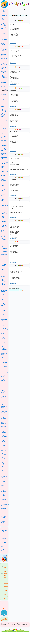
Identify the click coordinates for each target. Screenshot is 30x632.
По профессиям (4, 541)
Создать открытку (13, 84)
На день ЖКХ (3, 377)
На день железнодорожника (4, 458)
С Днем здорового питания (4, 206)
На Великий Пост (4, 361)
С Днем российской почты (4, 177)
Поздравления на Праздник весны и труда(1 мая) (5, 577)
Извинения (3, 550)
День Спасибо (3, 515)
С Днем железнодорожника (4, 186)
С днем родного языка (4, 477)
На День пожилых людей (4, 497)
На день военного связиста (4, 122)
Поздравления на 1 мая (5, 580)
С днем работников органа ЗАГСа (3, 24)
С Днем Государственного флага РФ (4, 162)
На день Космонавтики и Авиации (4, 473)
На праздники (3, 533)
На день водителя (4, 459)
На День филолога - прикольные (4, 228)
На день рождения (4, 528)
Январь (6, 613)
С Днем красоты (4, 157)
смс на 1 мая (5, 582)
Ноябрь (6, 612)
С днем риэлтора (4, 39)
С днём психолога (4, 14)
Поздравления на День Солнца (5, 594)
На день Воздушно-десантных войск (4, 76)
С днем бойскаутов (3, 441)
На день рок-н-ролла (3, 260)
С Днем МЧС (3, 510)
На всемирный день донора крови (3, 196)
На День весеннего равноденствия (3, 338)
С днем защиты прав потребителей (4, 323)
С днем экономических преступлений (4, 319)
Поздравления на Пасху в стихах (5, 587)
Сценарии (3, 552)
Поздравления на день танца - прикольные (5, 571)
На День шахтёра (4, 481)
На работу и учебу (4, 531)
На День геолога (4, 299)
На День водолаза (4, 251)
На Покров (3, 513)
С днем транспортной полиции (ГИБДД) (4, 410)
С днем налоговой (4, 329)
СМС (2, 545)
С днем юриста (4, 58)
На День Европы (4, 252)
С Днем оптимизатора (3, 219)
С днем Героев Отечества (3, 72)
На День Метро (4, 236)
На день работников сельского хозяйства (3, 115)
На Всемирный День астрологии (4, 342)
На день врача (3, 128)
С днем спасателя (4, 397)
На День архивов (4, 357)
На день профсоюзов (3, 110)
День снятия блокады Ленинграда (3, 520)
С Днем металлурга (3, 175)
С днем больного (4, 424)
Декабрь (3, 613)
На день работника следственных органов (3, 276)
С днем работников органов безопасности (3, 42)
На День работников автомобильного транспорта (4, 101)
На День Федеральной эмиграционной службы (4, 406)
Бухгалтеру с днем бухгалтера (4, 149)
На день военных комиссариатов (4, 262)
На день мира (3, 136)
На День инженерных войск (3, 387)
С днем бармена (4, 438)
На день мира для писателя (4, 359)
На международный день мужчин (4, 80)
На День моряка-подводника (4, 344)
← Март (2, 608)
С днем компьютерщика (4, 423)
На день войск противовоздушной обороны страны (4, 286)
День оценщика (4, 89)
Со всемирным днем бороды (3, 506)
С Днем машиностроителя (4, 155)
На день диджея (4, 355)
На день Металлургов (3, 479)
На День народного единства (3, 11)
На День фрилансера (3, 247)
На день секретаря (4, 134)
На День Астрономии (3, 231)
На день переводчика (3, 133)
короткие (23, 17)
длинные (18, 17)
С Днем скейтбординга (3, 189)
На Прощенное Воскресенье (4, 365)
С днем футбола (4, 59)
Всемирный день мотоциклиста (4, 16)
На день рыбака (4, 466)
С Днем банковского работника (3, 47)
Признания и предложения (3, 539)
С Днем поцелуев (4, 145)
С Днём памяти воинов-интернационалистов (4, 503)
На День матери (4, 244)
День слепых (3, 82)
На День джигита (4, 362)
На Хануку (3, 33)
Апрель (4, 601)
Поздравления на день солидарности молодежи (5, 567)
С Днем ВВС (3, 166)
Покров (26, 15)
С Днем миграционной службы (3, 183)
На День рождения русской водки (4, 436)
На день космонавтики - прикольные (4, 290)
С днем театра (3, 313)
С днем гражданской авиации (3, 62)
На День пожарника (3, 301)
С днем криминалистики (4, 370)
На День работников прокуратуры (3, 395)
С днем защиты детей (4, 223)
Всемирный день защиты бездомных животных (4, 486)
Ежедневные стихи (3, 537)
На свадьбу (3, 534)
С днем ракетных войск (4, 56)
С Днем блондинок (3, 217)
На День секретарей (3, 257)
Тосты (2, 546)
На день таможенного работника (3, 450)
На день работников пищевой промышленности (4, 106)
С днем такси (3, 325)
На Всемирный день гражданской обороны (4, 372)
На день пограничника (3, 454)
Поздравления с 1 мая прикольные (5, 590)
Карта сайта (8, 627)
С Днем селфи (3, 512)
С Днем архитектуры (3, 180)
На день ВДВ (3, 73)
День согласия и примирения (4, 87)
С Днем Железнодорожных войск (4, 168)
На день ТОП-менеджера (3, 265)
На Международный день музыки (4, 142)
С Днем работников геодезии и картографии (3, 307)
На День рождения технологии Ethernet (3, 296)
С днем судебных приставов (4, 447)
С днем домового (4, 426)
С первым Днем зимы (4, 28)
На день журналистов (3, 138)
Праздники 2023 (4, 618)
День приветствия (4, 90)
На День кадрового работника (3, 234)
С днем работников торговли (3, 332)
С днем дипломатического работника (4, 428)
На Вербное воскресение (3, 304)
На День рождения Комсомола (3, 97)
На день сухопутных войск (4, 210)
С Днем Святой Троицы (4, 204)
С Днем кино (3, 164)
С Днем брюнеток (4, 221)
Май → (6, 608)
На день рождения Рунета (4, 280)
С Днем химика (4, 214)
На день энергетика (3, 471)
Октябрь (2, 612)
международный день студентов (19, 15)
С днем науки (3, 433)
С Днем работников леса (4, 159)
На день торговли (4, 455)
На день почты (3, 126)
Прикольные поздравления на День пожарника (5, 574)
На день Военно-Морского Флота (4, 462)
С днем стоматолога (3, 432)
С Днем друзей (3, 212)
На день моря (3, 140)
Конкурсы (3, 547)
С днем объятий (4, 64)
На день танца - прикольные (4, 284)
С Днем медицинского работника (3, 200)
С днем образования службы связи (3, 53)
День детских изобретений (3, 517)
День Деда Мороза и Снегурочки (3, 523)
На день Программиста (3, 468)
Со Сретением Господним (3, 500)
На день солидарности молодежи (3, 271)
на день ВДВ (11, 15)
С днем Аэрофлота (3, 402)
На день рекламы (4, 120)
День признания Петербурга (4, 84)
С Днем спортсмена (3, 194)
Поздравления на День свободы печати (5, 597)
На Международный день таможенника (4, 383)
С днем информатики (3, 67)
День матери (3, 94)
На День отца (3, 482)
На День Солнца (4, 248)
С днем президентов (3, 400)
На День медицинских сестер (3, 242)
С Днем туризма (4, 146)
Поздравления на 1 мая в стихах (5, 584)
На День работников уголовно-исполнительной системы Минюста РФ (4, 349)
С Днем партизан (4, 172)
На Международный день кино (4, 30)
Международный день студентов (4, 92)
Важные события (4, 530)
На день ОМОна (4, 111)
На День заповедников (3, 380)
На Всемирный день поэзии (4, 335)
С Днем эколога (4, 208)
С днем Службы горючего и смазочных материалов (4, 414)
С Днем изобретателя (3, 191)
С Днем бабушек (4, 326)
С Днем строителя (4, 171)
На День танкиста (4, 18)
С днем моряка (3, 328)
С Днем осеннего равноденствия (4, 153)
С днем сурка (3, 445)
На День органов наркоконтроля (4, 354)
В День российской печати (3, 391)
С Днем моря (3, 150)
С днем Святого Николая (4, 50)
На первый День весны (4, 367)
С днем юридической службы (3, 315)
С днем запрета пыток (4, 443)
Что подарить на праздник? (4, 620)
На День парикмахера (3, 491)
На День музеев (4, 238)
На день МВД (3, 281)
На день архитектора (3, 130)
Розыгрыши (3, 549)
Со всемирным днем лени (3, 509)
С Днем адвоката (4, 213)
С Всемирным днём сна (3, 20)
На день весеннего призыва (3, 268)
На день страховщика (3, 118)
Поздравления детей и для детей (4, 543)
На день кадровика (3, 125)
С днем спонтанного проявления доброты (3, 419)
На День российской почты (4, 464)
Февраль (3, 614)
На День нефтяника (3, 495)
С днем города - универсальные (4, 226)
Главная (11, 12)
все (10, 17)
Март (5, 614)
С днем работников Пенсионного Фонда (3, 36)
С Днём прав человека (3, 69)
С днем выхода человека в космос (4, 311)
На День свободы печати (4, 255)
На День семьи (3, 239)
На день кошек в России (4, 376)
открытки (14, 17)
